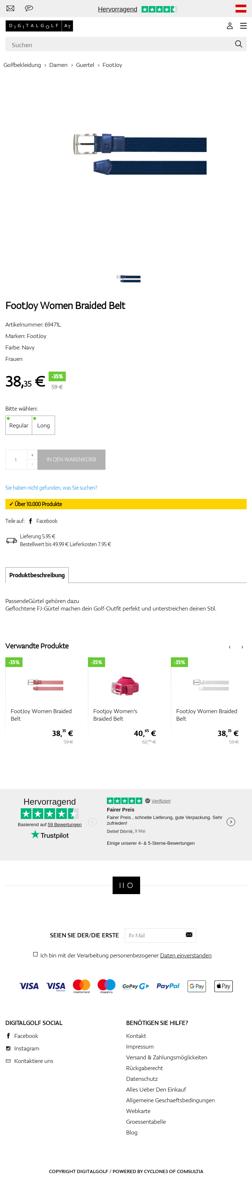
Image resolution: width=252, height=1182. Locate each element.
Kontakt (136, 1036)
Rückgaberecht (144, 1068)
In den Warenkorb (71, 459)
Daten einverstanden (186, 955)
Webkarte (138, 1111)
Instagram (26, 1048)
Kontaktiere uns (33, 1061)
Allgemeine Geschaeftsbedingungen (170, 1100)
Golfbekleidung (22, 65)
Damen (58, 65)
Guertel (85, 65)
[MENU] (243, 25)
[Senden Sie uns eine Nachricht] (29, 9)
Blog (132, 1132)
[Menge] (21, 460)
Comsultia (190, 1171)
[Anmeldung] (230, 25)
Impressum (140, 1046)
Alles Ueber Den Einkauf (156, 1089)
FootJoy (112, 65)
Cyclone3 (156, 1171)
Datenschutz (142, 1079)
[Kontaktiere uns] (10, 9)
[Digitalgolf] (126, 885)
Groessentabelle (146, 1121)
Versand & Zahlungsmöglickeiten (166, 1057)
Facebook (47, 521)
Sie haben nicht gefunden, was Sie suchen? (51, 487)
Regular (18, 425)
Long (43, 425)
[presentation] (229, 646)
